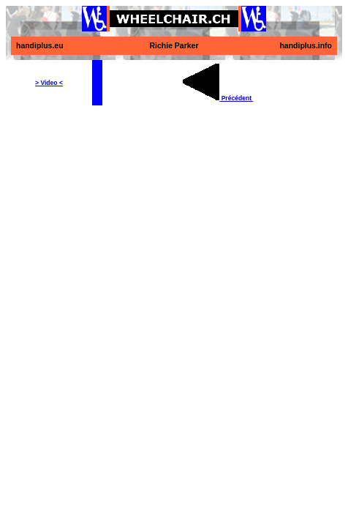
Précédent (218, 98)
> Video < (49, 82)
